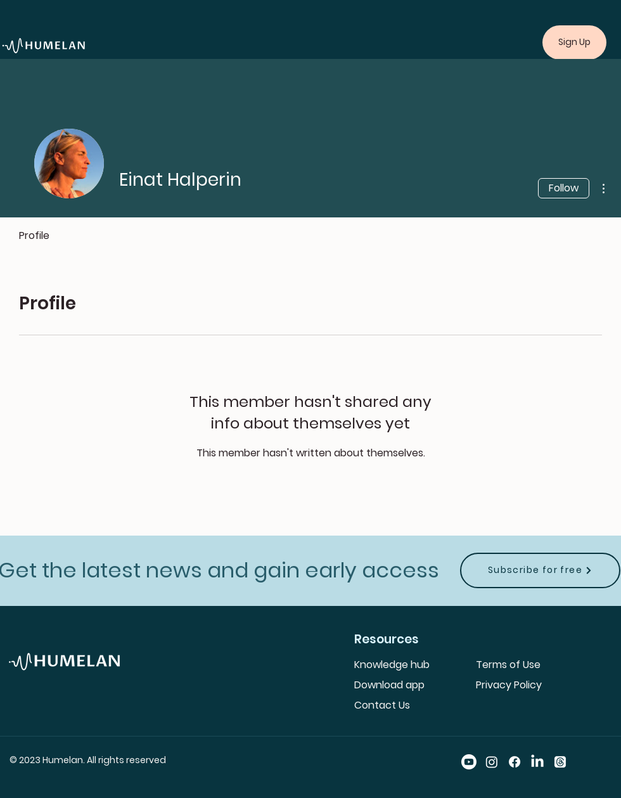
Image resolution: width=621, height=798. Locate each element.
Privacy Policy (509, 685)
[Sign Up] (574, 42)
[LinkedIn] (537, 761)
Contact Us (382, 705)
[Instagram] (491, 761)
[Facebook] (514, 761)
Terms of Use (508, 664)
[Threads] (560, 761)
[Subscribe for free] (540, 570)
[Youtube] (469, 761)
